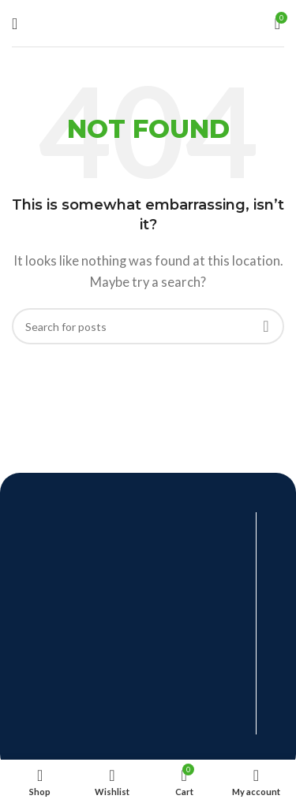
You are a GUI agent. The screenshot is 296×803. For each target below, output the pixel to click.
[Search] (148, 326)
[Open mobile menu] (14, 23)
